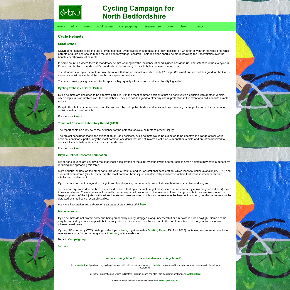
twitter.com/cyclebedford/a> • (125, 258)
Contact (198, 26)
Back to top (63, 246)
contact (81, 265)
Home (61, 26)
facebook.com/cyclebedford (166, 258)
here (79, 116)
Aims (74, 26)
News (87, 26)
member (157, 265)
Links (183, 26)
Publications (105, 26)
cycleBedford (193, 274)
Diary (170, 26)
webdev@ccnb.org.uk (168, 280)
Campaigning (128, 26)
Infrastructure (152, 26)
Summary (113, 233)
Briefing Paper (157, 230)
